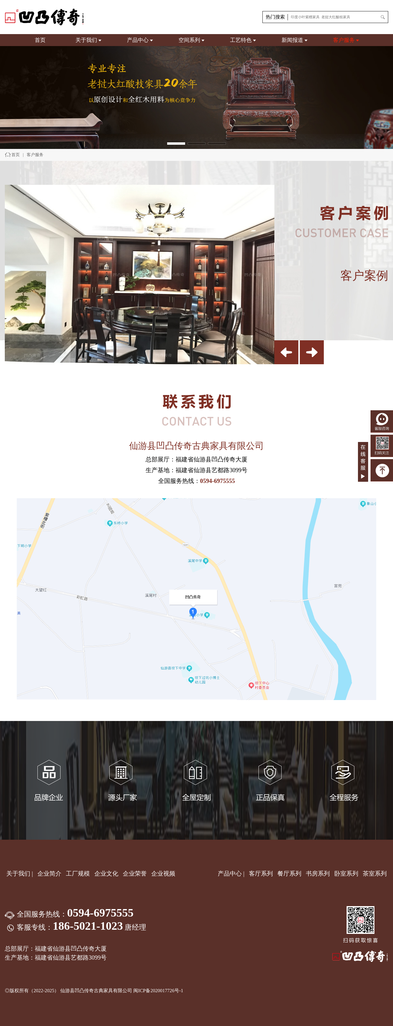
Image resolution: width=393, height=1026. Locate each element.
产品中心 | (231, 873)
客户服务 (344, 40)
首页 (40, 40)
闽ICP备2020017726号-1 (158, 990)
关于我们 (86, 40)
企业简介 (50, 873)
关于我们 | (19, 873)
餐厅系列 (289, 873)
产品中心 (138, 40)
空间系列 (189, 40)
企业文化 (107, 873)
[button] (176, 143)
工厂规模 (78, 873)
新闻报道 (292, 40)
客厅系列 (261, 873)
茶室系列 (375, 873)
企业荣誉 (135, 873)
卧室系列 (346, 873)
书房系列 (318, 873)
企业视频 (163, 873)
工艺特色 (241, 40)
